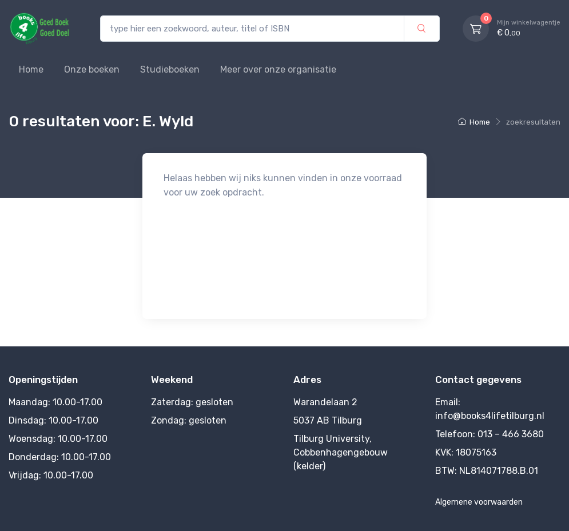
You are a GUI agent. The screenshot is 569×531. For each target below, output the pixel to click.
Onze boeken (92, 69)
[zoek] (421, 29)
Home (31, 69)
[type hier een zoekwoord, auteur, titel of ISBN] (252, 28)
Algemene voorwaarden (479, 502)
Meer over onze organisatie (278, 69)
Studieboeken (170, 69)
